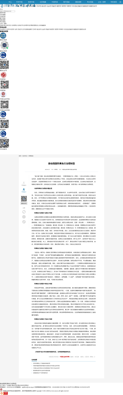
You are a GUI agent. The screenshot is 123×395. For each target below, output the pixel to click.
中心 (10, 2)
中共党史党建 (68, 29)
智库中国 (31, 2)
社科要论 (14, 25)
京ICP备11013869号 (66, 387)
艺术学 (34, 29)
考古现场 (90, 2)
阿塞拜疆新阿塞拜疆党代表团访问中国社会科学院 (46, 365)
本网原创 (31, 156)
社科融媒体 (42, 25)
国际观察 (78, 2)
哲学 (8, 29)
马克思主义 (3, 29)
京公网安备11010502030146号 (81, 387)
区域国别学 (75, 29)
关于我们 (2, 385)
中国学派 (55, 2)
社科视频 (43, 2)
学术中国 (19, 2)
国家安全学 (82, 29)
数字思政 (66, 2)
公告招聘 (102, 2)
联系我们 (26, 385)
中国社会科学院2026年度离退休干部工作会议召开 (46, 368)
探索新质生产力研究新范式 (40, 373)
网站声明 (14, 385)
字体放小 (24, 192)
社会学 (43, 29)
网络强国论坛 (34, 25)
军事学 (61, 29)
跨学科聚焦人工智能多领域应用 (41, 363)
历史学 (20, 29)
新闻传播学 (28, 29)
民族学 (48, 29)
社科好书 (20, 25)
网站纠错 (20, 385)
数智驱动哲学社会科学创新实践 (41, 370)
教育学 (52, 29)
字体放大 (24, 185)
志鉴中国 (2, 25)
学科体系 (114, 2)
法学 (16, 29)
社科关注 (8, 25)
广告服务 (8, 385)
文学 (23, 29)
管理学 (57, 29)
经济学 (12, 29)
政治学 (39, 29)
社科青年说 (26, 25)
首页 (20, 156)
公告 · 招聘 (3, 23)
